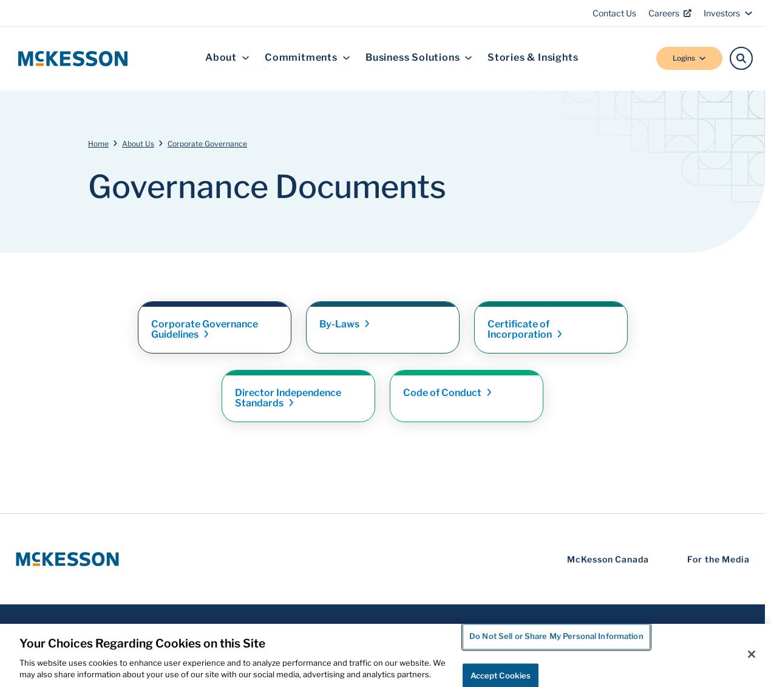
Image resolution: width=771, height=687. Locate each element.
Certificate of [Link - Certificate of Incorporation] (525, 329)
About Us (138, 143)
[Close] (751, 654)
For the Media (718, 559)
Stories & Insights (532, 58)
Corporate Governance (207, 143)
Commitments (307, 58)
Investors (728, 13)
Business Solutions (418, 58)
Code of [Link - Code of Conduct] (448, 392)
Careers (669, 13)
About (227, 58)
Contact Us (614, 13)
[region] (385, 655)
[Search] (741, 58)
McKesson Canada (608, 559)
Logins (689, 58)
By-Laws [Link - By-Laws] (345, 324)
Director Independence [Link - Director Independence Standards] (288, 398)
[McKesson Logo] (67, 559)
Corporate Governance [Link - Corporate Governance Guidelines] (204, 329)
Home (98, 143)
